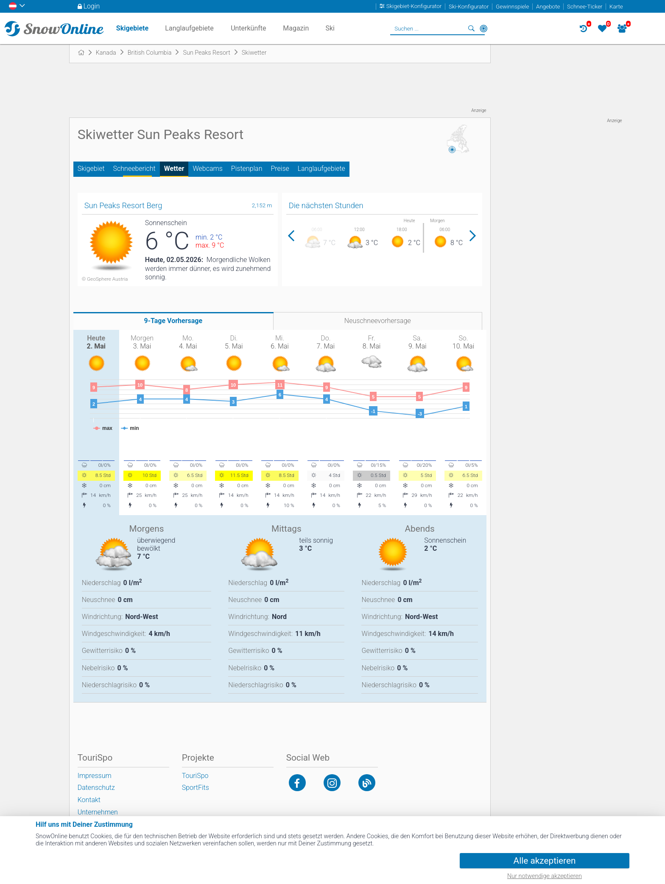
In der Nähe (483, 28)
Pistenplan (247, 169)
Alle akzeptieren (545, 861)
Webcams (207, 169)
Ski (330, 28)
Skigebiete (132, 28)
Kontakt (89, 800)
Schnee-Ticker (584, 6)
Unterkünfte (248, 28)
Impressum (95, 776)
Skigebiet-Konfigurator (414, 6)
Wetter (174, 169)
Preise (280, 169)
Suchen (471, 28)
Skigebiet (91, 169)
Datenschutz (96, 788)
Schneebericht (134, 169)
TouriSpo (195, 776)
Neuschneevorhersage (377, 321)
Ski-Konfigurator (469, 6)
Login (92, 6)
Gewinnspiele (512, 6)
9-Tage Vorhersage (173, 321)
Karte (616, 6)
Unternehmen (98, 812)
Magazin (296, 28)
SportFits (195, 788)
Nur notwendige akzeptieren (544, 876)
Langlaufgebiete (321, 169)
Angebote (548, 6)
